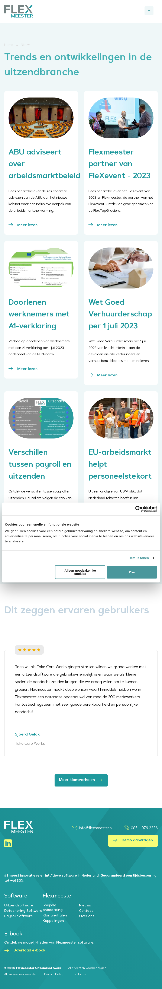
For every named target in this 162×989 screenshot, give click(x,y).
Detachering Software (23, 911)
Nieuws (85, 905)
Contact (86, 911)
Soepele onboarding (53, 908)
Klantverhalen (55, 915)
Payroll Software (18, 916)
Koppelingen (53, 921)
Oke (132, 572)
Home (8, 45)
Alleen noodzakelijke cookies (80, 572)
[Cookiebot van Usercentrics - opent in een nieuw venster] (138, 509)
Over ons (86, 916)
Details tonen (139, 558)
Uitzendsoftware (18, 905)
